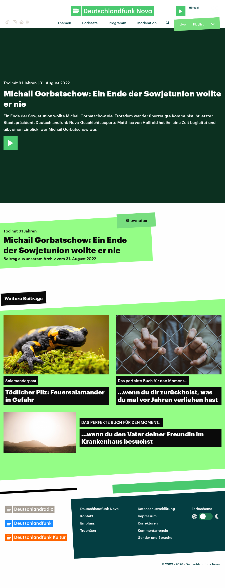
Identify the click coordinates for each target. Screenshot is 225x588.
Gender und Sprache (155, 537)
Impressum (147, 516)
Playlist (198, 24)
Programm (117, 23)
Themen (64, 23)
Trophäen (88, 530)
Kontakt (86, 516)
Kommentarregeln (153, 530)
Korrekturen (148, 523)
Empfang (87, 523)
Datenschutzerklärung (156, 508)
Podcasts (90, 23)
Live (183, 24)
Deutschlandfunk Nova (99, 508)
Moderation (147, 23)
